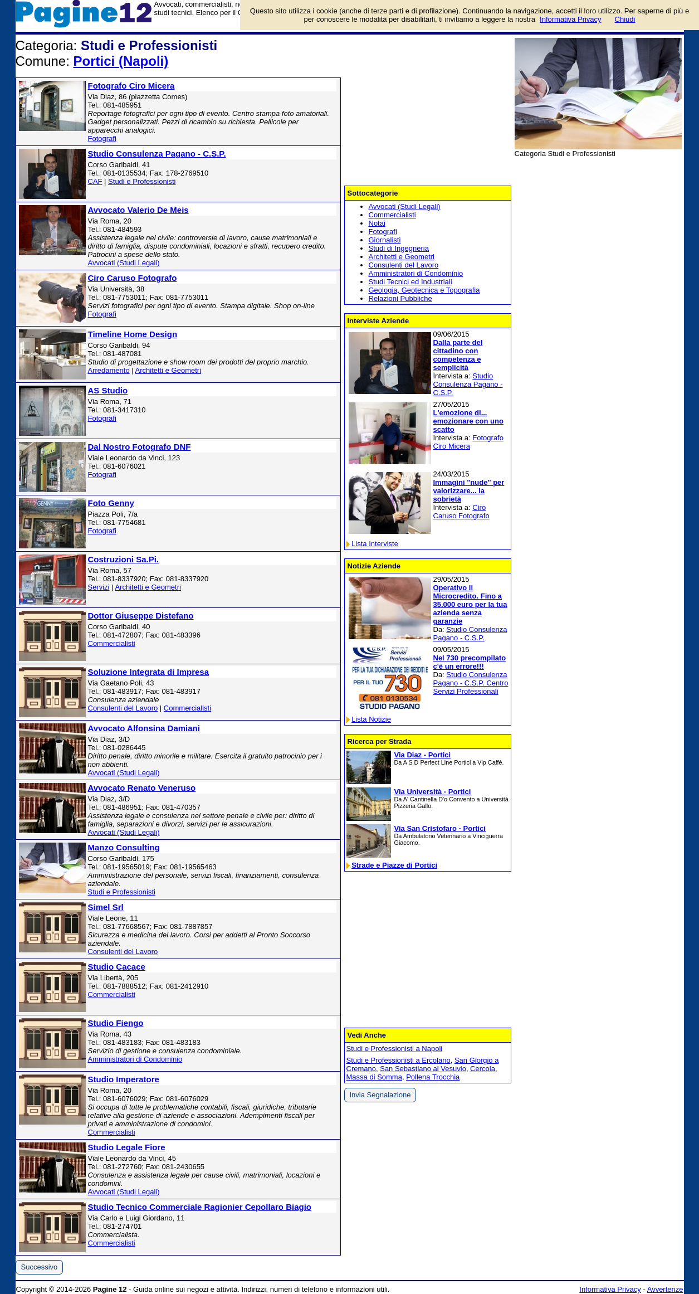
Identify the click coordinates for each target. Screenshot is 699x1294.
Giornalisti (385, 240)
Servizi (99, 587)
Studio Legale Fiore (126, 1147)
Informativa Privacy (610, 1289)
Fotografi (102, 138)
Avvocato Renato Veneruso (142, 787)
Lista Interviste (374, 543)
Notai (377, 223)
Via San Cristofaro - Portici (440, 828)
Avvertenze (665, 1289)
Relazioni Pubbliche (400, 298)
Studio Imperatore (123, 1079)
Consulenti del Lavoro (123, 708)
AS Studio (108, 390)
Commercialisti (111, 643)
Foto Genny (111, 503)
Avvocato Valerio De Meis (138, 210)
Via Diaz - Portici (422, 755)
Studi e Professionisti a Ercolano (398, 1060)
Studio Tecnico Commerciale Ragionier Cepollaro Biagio (199, 1207)
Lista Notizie (371, 719)
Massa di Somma (374, 1077)
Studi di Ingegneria (399, 248)
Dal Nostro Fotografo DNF (139, 446)
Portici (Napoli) (121, 61)
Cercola (482, 1068)
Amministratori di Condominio (135, 1059)
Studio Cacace (116, 966)
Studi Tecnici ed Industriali (410, 282)
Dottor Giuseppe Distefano (141, 615)
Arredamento (109, 370)
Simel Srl (106, 907)
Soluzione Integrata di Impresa (148, 672)
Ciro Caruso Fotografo (132, 278)
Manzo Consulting (124, 847)
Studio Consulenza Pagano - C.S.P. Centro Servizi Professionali (471, 682)
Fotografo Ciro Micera (131, 85)
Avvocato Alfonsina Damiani (144, 728)
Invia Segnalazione (380, 1095)
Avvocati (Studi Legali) (124, 263)
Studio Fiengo (116, 1023)
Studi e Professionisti (141, 181)
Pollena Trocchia (433, 1077)
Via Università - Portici (432, 791)
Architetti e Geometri (168, 370)
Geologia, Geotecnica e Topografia (424, 290)
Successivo (39, 1267)
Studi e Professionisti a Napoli (394, 1048)
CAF (95, 181)
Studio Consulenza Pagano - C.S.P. (157, 153)
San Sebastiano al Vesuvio (423, 1068)
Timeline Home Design (133, 334)
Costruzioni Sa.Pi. (123, 559)
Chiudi (625, 19)
